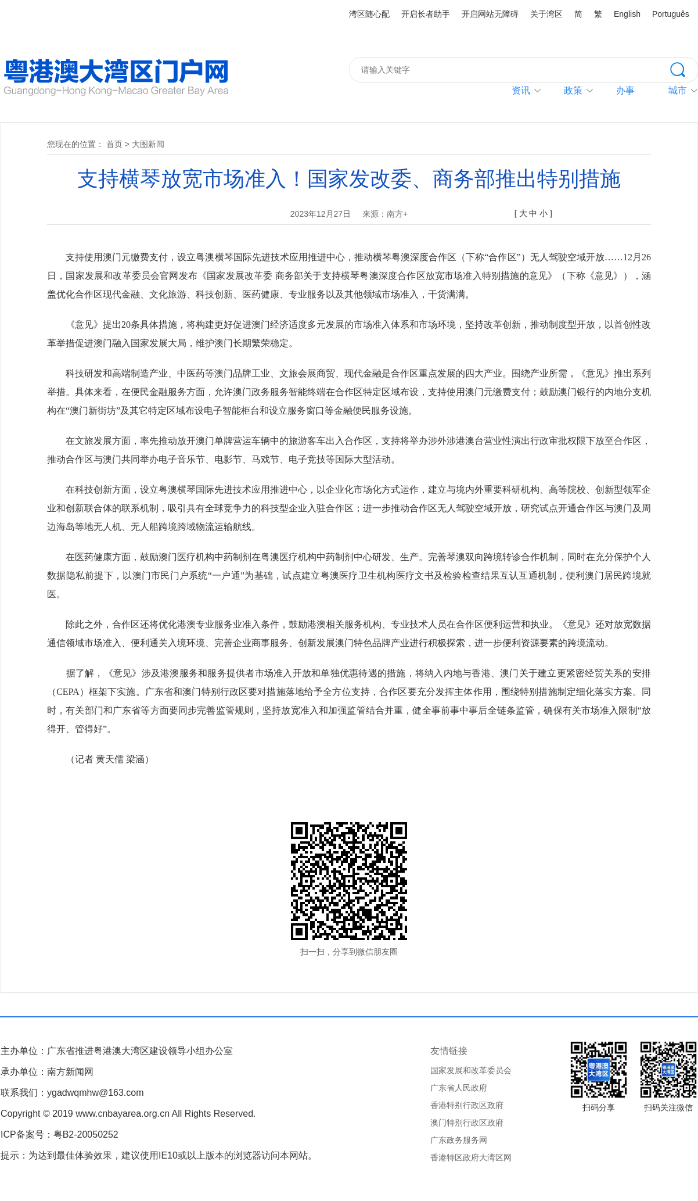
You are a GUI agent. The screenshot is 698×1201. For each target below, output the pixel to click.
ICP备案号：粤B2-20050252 (59, 1134)
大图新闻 (148, 144)
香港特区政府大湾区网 (471, 1157)
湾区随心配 (369, 14)
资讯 (521, 90)
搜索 (684, 69)
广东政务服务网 (458, 1140)
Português (670, 14)
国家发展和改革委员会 (471, 1070)
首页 (114, 144)
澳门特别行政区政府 (466, 1122)
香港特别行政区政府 (466, 1105)
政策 (573, 90)
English (627, 14)
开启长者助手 (425, 14)
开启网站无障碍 (490, 14)
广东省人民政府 (458, 1087)
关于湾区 (546, 14)
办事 (625, 90)
